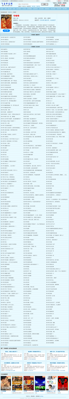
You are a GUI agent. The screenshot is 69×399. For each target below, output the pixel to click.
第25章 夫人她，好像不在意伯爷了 (8, 67)
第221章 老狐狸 (27, 212)
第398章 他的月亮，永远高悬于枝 (8, 37)
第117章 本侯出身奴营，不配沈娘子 (54, 134)
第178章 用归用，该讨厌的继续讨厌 (8, 181)
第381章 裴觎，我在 (50, 331)
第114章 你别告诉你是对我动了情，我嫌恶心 (56, 132)
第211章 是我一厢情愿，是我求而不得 (9, 206)
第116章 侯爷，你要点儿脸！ (30, 134)
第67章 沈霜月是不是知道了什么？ (8, 98)
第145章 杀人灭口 (5, 156)
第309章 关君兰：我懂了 (51, 277)
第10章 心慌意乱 (4, 56)
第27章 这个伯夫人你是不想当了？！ (54, 67)
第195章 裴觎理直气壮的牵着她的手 (54, 192)
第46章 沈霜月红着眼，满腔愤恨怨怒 (9, 82)
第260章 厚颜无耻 (27, 242)
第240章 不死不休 (50, 226)
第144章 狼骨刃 (49, 154)
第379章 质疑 (4, 331)
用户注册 (66, 0)
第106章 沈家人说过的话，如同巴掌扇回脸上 (10, 127)
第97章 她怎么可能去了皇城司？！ (8, 121)
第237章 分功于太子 (50, 224)
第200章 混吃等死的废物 (29, 197)
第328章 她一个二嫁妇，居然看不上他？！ (10, 293)
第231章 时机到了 (50, 219)
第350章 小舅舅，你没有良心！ (30, 309)
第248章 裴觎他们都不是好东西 (30, 233)
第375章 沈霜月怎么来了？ (52, 327)
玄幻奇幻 (18, 8)
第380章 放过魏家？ (28, 331)
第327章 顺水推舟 (50, 291)
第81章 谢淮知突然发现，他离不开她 (54, 107)
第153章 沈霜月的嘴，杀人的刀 (53, 161)
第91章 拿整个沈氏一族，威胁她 (8, 116)
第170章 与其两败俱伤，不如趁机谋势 (32, 174)
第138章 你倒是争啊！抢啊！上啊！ (54, 150)
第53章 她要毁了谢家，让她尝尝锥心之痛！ (33, 87)
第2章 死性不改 (27, 49)
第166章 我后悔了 (5, 172)
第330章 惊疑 (49, 293)
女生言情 (41, 8)
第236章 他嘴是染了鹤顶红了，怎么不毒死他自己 (34, 224)
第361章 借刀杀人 (5, 318)
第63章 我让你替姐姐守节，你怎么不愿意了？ (56, 94)
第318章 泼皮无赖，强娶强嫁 (52, 284)
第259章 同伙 (4, 242)
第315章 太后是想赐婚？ (51, 282)
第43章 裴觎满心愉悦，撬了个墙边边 (9, 80)
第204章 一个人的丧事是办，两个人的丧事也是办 (57, 199)
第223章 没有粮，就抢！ (6, 215)
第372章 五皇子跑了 (50, 324)
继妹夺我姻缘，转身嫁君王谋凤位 (57, 363)
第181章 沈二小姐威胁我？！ (7, 183)
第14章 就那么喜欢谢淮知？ (30, 58)
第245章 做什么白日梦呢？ (29, 230)
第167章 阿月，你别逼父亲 (29, 172)
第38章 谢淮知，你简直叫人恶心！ (31, 76)
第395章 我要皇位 (5, 39)
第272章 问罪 (26, 250)
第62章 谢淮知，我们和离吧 (30, 94)
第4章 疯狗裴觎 (4, 51)
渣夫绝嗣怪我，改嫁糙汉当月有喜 (11, 363)
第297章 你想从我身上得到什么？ (53, 268)
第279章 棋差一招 (50, 255)
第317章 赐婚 (26, 284)
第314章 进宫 (26, 282)
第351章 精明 (49, 309)
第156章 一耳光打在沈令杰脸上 (53, 163)
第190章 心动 (4, 190)
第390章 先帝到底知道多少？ (52, 41)
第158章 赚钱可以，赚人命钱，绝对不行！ (33, 165)
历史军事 (59, 8)
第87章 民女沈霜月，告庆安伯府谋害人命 (55, 112)
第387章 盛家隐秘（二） (51, 44)
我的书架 (38, 6)
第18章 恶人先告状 (50, 60)
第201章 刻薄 (49, 197)
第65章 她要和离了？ (28, 96)
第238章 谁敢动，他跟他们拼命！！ (8, 226)
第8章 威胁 (26, 53)
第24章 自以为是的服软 (51, 65)
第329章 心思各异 (27, 293)
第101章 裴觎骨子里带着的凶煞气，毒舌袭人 (33, 123)
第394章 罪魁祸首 (27, 39)
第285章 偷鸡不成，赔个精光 (52, 259)
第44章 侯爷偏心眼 (28, 80)
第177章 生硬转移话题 (51, 179)
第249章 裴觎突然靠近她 (51, 233)
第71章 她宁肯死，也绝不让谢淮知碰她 (32, 100)
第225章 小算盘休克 (9, 359)
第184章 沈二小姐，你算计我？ (7, 186)
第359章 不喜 (26, 315)
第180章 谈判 (49, 181)
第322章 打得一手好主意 (6, 289)
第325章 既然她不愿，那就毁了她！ (8, 291)
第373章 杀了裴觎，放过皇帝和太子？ (9, 327)
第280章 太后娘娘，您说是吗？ (7, 257)
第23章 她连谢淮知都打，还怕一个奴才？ (33, 65)
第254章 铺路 (26, 237)
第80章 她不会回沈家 (28, 107)
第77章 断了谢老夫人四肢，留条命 (31, 105)
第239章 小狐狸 (27, 226)
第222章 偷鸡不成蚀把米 (51, 212)
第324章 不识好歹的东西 (51, 289)
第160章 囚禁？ (4, 168)
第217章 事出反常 (5, 210)
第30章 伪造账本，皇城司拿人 (52, 69)
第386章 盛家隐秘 (27, 336)
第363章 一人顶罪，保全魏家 (52, 318)
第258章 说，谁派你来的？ (52, 239)
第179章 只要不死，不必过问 (30, 181)
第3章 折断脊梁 (49, 49)
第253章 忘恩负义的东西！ (6, 237)
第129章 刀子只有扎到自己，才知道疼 (54, 143)
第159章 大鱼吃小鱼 (50, 165)
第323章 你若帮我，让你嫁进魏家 (31, 289)
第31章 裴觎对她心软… (6, 71)
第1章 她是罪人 (4, 49)
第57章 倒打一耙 (49, 89)
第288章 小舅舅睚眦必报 (51, 262)
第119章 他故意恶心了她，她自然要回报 (32, 136)
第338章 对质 (26, 300)
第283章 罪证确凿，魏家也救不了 (8, 259)
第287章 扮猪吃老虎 (28, 262)
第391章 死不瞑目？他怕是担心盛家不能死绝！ (34, 41)
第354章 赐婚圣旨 (50, 311)
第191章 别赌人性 (27, 190)
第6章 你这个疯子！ (50, 51)
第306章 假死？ (49, 275)
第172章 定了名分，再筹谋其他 (7, 177)
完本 (14, 8)
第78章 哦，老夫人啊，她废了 (52, 105)
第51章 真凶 (48, 85)
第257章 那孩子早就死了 (29, 239)
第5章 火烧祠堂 (27, 51)
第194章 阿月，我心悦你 (29, 192)
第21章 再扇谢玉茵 (50, 62)
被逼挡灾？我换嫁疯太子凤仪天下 (34, 363)
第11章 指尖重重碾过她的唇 (30, 56)
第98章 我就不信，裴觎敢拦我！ (31, 121)
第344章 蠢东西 (27, 304)
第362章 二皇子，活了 (28, 318)
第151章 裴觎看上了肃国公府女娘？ (8, 161)
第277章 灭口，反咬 (5, 255)
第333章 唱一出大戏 (50, 295)
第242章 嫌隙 (26, 228)
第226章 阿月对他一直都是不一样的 (8, 217)
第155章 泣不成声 (27, 163)
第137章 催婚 (26, 150)
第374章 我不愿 (27, 327)
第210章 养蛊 (49, 203)
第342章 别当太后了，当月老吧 (53, 302)
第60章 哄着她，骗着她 (51, 91)
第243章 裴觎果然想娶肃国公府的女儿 (54, 228)
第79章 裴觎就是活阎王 (6, 107)
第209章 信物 (26, 203)
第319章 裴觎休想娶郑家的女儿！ (8, 286)
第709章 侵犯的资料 (32, 359)
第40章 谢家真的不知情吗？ (7, 78)
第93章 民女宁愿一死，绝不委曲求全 (54, 116)
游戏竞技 (47, 8)
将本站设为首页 (5, 0)
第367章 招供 (4, 322)
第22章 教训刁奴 (4, 65)
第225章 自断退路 (50, 215)
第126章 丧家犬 (49, 141)
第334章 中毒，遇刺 (5, 298)
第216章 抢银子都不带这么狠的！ (53, 208)
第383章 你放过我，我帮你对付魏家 (31, 333)
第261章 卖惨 (49, 242)
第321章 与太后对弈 (50, 286)
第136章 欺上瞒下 (5, 150)
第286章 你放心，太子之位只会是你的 (9, 262)
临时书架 (33, 6)
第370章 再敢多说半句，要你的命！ (8, 324)
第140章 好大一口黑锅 (28, 152)
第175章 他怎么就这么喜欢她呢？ (8, 179)
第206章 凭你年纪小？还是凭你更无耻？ (32, 201)
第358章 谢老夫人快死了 (6, 315)
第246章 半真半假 (50, 230)
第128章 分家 (26, 143)
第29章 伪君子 (27, 69)
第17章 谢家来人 (27, 60)
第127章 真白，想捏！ (5, 143)
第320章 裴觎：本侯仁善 (29, 286)
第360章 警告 (49, 315)
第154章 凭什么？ (5, 163)
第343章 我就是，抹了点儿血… (7, 304)
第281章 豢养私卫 (27, 257)
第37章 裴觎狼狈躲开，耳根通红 (8, 76)
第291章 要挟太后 (50, 264)
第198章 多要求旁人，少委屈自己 (53, 194)
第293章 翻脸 (26, 266)
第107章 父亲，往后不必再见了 (30, 127)
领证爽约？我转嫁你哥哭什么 (34, 351)
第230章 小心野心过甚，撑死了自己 (31, 219)
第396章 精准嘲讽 (50, 37)
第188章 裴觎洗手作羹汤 (29, 188)
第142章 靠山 (4, 154)
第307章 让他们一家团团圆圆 (7, 277)
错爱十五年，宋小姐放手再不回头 (57, 351)
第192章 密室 (49, 190)
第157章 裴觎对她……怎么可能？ (8, 165)
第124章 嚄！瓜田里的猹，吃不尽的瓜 (9, 141)
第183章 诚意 (49, 183)
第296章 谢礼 (26, 268)
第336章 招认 (49, 298)
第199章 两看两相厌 (5, 197)
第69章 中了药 (49, 98)
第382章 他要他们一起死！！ (7, 333)
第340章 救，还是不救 (5, 302)
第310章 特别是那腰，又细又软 (7, 280)
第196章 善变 (4, 194)
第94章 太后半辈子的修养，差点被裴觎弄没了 (11, 118)
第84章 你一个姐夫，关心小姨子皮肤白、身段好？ (57, 109)
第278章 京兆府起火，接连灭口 (30, 255)
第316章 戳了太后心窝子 (6, 284)
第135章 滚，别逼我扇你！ (52, 147)
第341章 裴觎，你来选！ (29, 302)
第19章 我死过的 (4, 62)
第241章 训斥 (4, 228)
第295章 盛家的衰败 (5, 268)
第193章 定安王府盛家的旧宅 (7, 192)
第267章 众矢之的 (50, 246)
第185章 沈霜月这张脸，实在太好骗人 (32, 186)
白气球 (25, 391)
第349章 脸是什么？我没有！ (7, 309)
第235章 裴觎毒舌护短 (5, 224)
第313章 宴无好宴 (5, 282)
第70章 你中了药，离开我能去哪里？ (9, 100)
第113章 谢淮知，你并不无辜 (30, 132)
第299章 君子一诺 (27, 271)
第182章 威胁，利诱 (28, 183)
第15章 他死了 (49, 58)
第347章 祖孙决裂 (27, 306)
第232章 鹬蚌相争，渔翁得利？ (7, 221)
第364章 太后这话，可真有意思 (7, 320)
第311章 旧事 (26, 280)
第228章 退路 (49, 217)
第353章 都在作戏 (27, 311)
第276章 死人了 (49, 253)
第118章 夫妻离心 (4, 136)
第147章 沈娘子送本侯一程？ (52, 156)
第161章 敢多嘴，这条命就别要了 (31, 168)
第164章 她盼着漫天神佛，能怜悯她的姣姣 (33, 170)
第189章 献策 (49, 188)
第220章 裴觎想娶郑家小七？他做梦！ (9, 212)
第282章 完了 (49, 257)
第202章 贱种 (4, 199)
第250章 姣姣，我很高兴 (6, 235)
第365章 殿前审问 (27, 320)
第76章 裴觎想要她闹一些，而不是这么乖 (10, 105)
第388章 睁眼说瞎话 (28, 44)
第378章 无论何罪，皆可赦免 (52, 329)
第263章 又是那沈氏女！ (29, 244)
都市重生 (65, 8)
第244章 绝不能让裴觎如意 (6, 230)
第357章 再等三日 (50, 313)
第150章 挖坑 (49, 159)
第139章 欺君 (4, 152)
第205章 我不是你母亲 (5, 201)
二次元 (24, 8)
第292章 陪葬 (4, 266)
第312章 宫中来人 (50, 280)
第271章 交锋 (4, 250)
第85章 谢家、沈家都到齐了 (7, 112)
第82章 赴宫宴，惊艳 (5, 109)
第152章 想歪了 (27, 161)
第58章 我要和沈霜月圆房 (6, 91)
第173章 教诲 (26, 177)
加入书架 (6, 30)
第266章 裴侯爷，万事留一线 (30, 246)
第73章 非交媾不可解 (5, 103)
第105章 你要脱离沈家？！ (52, 125)
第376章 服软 (4, 329)
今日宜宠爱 (3, 391)
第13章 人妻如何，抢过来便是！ (8, 58)
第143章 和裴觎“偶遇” (28, 154)
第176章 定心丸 (27, 179)
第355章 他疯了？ (5, 313)
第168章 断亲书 (49, 172)
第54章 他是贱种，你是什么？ (52, 87)
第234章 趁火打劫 (50, 221)
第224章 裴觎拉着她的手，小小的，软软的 (33, 215)
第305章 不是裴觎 (27, 275)
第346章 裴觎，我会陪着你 (6, 306)
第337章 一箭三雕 (5, 300)
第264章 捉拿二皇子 (50, 244)
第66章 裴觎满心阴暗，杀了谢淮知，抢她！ (55, 96)
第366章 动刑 (49, 320)
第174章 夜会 (49, 177)
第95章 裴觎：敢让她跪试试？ (30, 118)
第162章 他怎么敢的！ (51, 168)
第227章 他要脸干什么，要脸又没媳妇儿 (32, 217)
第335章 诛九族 (27, 298)
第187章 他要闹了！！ (5, 188)
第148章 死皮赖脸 (5, 159)
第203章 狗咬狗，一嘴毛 (29, 199)
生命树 (13, 391)
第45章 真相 (48, 80)
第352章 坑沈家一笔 (5, 311)
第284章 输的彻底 (27, 259)
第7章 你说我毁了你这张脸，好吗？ (8, 53)
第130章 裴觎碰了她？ (5, 145)
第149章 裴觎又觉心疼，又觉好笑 (31, 159)
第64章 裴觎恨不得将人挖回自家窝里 (9, 96)
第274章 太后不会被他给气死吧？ (8, 253)
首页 (2, 8)
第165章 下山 (49, 170)
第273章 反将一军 (50, 250)
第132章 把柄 (49, 145)
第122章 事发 (26, 138)
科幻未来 (53, 8)
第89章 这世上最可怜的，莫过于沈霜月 (32, 114)
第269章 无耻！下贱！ (28, 248)
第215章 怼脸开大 (27, 208)
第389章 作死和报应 (5, 44)
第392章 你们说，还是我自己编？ (8, 41)
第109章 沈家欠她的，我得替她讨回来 (9, 130)
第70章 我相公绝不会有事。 (10, 370)
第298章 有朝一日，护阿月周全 (7, 271)
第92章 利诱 (26, 116)
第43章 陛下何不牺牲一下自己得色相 (58, 370)
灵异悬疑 (29, 8)
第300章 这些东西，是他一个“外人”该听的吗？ (56, 271)
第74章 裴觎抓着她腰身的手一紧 (31, 103)
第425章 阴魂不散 (54, 359)
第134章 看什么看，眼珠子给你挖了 (31, 147)
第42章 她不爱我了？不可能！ (52, 78)
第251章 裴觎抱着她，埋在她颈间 (31, 235)
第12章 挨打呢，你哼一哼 (51, 56)
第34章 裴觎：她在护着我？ (7, 73)
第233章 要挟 (26, 221)
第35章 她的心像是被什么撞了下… (31, 73)
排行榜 (9, 8)
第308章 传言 (26, 277)
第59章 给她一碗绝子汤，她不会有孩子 (32, 91)
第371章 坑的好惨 (27, 324)
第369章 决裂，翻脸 (50, 322)
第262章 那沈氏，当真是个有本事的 (8, 244)
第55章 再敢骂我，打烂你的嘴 (7, 89)
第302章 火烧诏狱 (27, 273)
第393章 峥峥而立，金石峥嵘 (52, 39)
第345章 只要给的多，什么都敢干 (53, 304)
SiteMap (41, 396)
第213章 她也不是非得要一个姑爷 (53, 206)
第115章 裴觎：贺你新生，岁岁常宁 (8, 134)
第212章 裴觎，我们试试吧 (29, 206)
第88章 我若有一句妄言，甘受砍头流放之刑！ (11, 114)
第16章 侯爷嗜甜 (4, 60)
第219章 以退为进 (50, 210)
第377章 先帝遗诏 (27, 329)
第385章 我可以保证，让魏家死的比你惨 (9, 336)
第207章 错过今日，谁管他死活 (53, 201)
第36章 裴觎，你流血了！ (51, 73)
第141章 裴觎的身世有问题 (52, 152)
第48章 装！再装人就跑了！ (52, 82)
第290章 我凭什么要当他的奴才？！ (31, 264)
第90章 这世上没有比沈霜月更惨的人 (54, 114)
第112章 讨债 (3, 132)
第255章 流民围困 (50, 237)
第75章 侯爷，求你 (50, 103)
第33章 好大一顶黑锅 (50, 71)
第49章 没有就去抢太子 (6, 85)
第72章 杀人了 (49, 100)
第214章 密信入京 (5, 208)
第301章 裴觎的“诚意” (5, 273)
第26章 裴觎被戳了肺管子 (29, 67)
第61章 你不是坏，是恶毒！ (7, 94)
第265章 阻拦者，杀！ (5, 246)
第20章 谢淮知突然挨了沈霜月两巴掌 (32, 62)
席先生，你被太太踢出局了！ (11, 351)
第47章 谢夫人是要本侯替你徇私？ (31, 82)
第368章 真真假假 (27, 322)
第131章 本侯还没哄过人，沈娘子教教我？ (33, 145)
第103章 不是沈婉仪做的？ (6, 125)
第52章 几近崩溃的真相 (6, 87)
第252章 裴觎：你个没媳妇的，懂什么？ (55, 235)
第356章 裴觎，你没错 (28, 313)
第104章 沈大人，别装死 (29, 125)
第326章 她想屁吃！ (28, 291)
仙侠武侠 (35, 8)
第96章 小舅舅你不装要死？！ (52, 118)
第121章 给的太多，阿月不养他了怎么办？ (10, 138)
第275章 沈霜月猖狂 (28, 253)
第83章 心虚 (26, 109)
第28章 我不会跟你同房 (6, 69)
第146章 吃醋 (26, 156)
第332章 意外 (26, 295)
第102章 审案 (49, 123)
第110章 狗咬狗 (27, 130)
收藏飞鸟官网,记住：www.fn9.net (17, 0)
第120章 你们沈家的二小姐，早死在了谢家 (55, 136)
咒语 (59, 391)
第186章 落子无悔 (50, 186)
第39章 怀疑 (48, 76)
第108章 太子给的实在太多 (52, 127)
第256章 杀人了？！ (5, 239)
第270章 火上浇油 (50, 248)
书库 (5, 8)
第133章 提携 (4, 147)
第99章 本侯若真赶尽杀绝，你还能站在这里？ (56, 121)
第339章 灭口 (49, 300)
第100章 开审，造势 (5, 123)
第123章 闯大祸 (49, 138)
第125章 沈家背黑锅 (28, 141)
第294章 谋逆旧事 (50, 266)
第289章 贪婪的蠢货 (5, 264)
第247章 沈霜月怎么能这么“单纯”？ (8, 233)
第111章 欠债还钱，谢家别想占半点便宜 (55, 130)
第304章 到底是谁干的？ (6, 275)
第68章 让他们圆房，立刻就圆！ (31, 98)
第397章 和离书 (27, 37)
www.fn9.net (62, 4)
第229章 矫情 (4, 219)
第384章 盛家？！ (50, 333)
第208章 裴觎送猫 (5, 203)
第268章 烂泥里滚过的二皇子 (7, 248)
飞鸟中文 (7, 4)
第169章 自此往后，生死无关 (7, 174)
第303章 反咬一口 (50, 273)
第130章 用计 (30, 370)
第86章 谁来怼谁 (27, 112)
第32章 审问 (26, 71)
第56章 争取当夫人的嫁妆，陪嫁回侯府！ (33, 89)
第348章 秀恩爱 (49, 306)
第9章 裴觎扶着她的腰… (51, 53)
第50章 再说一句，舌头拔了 (30, 85)
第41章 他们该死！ (28, 78)
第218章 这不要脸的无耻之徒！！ (31, 210)
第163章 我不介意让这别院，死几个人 (9, 170)
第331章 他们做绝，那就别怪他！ (8, 295)
